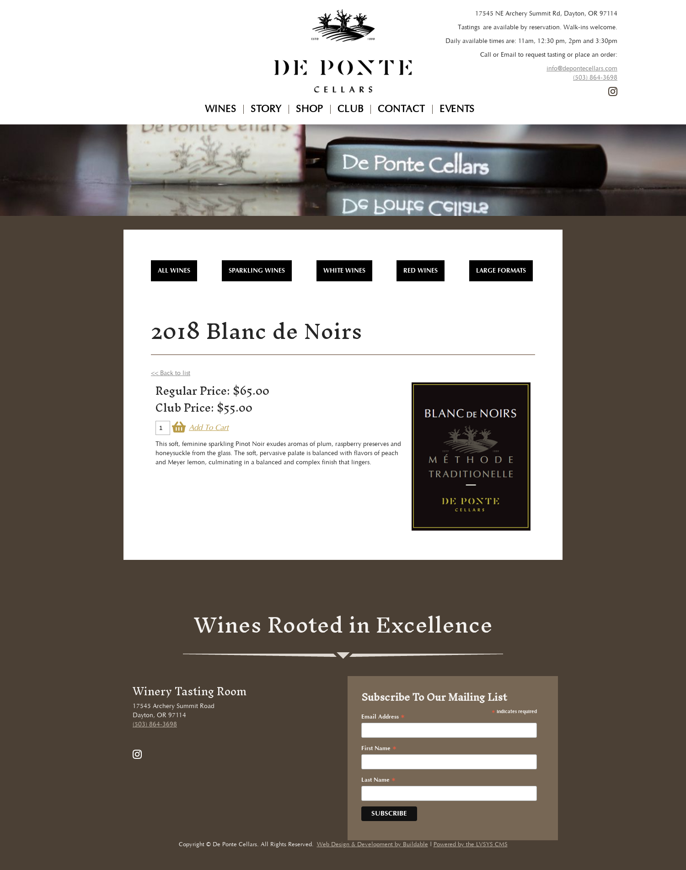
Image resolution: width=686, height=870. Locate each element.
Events (457, 109)
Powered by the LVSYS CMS (471, 844)
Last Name (378, 780)
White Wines (344, 270)
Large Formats (501, 270)
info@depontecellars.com (582, 68)
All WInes (174, 270)
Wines (220, 109)
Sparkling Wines (257, 270)
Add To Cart (209, 428)
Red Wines (420, 270)
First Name (379, 749)
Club (351, 109)
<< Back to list (170, 373)
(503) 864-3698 (595, 77)
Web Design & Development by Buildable (372, 844)
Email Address (383, 717)
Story (266, 109)
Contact (401, 109)
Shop (309, 109)
